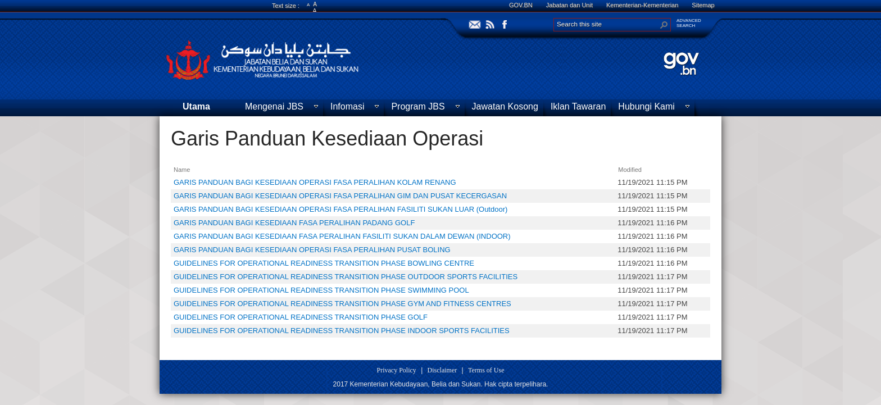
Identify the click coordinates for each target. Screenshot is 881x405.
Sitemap (703, 5)
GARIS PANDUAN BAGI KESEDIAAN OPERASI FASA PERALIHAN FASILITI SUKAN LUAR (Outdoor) (340, 209)
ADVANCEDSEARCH (688, 23)
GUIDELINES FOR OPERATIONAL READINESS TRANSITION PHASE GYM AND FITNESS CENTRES (342, 303)
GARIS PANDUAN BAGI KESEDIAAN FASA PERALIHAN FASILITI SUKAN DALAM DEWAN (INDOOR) (342, 236)
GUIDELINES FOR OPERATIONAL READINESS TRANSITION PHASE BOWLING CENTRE (324, 263)
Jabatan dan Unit (569, 5)
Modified (630, 169)
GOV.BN (521, 5)
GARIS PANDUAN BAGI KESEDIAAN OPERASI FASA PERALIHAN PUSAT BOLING (312, 249)
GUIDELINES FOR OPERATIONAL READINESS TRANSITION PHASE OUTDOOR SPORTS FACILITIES (345, 276)
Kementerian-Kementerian (642, 5)
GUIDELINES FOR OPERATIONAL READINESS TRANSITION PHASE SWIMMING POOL (321, 290)
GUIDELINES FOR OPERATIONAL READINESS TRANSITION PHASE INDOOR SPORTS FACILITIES (342, 330)
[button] (664, 25)
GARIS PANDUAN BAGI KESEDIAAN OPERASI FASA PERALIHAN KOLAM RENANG (315, 182)
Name (182, 169)
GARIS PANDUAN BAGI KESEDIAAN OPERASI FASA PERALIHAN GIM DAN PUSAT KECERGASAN (340, 196)
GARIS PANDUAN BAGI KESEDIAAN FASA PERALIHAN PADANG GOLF (294, 223)
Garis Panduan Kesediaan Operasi (327, 138)
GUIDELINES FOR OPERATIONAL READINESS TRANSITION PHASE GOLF (301, 317)
